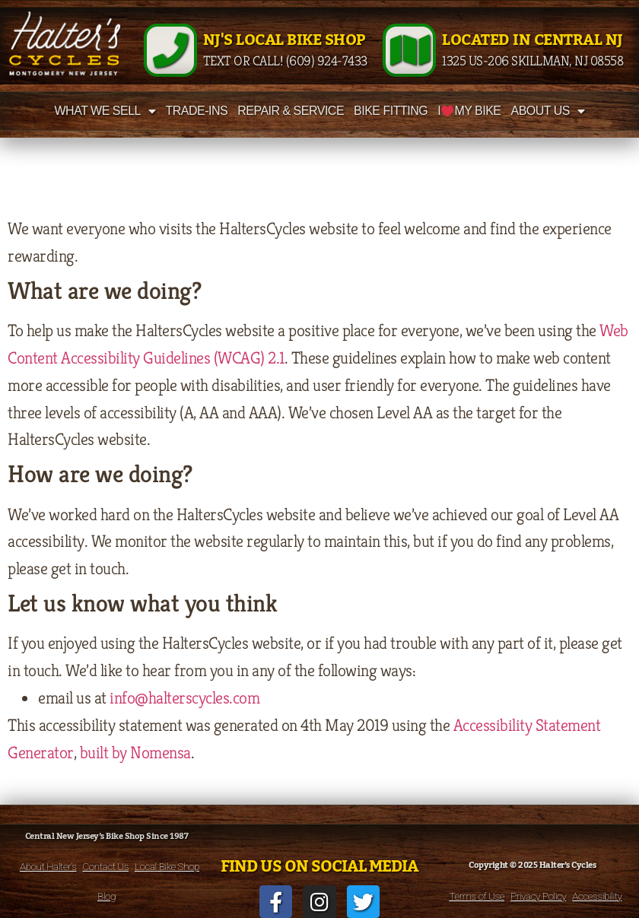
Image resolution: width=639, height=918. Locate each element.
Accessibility (597, 896)
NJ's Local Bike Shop (284, 40)
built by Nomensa (135, 752)
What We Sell (105, 111)
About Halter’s (48, 866)
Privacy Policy (538, 896)
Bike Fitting (391, 110)
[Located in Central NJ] (409, 50)
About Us (548, 111)
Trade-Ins (196, 110)
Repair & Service (290, 110)
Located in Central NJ (532, 40)
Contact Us (106, 866)
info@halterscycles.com (184, 697)
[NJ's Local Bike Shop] (170, 50)
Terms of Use (476, 896)
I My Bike (469, 110)
